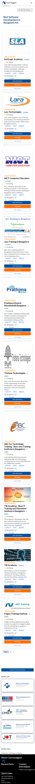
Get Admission (18, 81)
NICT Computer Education (16, 178)
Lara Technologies (12, 112)
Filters (21, 10)
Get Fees (17, 85)
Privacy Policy (6, 782)
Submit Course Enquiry (17, 670)
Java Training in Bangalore (16, 241)
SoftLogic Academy (13, 59)
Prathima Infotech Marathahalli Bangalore (15, 304)
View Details (17, 88)
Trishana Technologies (14, 373)
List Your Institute (7, 776)
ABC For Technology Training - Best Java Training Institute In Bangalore (17, 446)
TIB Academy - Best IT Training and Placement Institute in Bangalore (15, 508)
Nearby (28, 10)
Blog (2, 780)
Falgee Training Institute (16, 613)
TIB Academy (10, 565)
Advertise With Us (7, 778)
